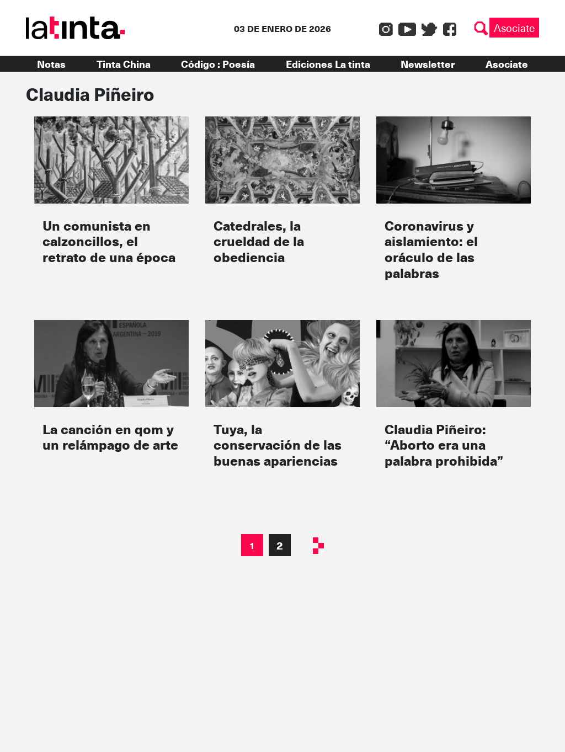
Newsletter (428, 63)
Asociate (514, 27)
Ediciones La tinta (328, 63)
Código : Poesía (218, 63)
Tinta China (124, 63)
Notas (51, 63)
